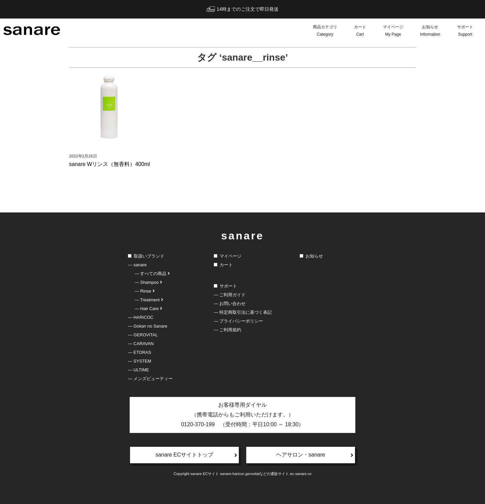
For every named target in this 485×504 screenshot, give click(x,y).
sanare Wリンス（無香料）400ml (109, 164)
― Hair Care (148, 308)
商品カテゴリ (325, 31)
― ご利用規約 (227, 329)
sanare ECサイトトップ (196, 455)
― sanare (137, 264)
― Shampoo (148, 282)
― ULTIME (138, 369)
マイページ (393, 31)
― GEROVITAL (143, 334)
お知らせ (430, 31)
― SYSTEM (139, 361)
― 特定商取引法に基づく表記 (243, 312)
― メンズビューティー (150, 378)
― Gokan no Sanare (147, 326)
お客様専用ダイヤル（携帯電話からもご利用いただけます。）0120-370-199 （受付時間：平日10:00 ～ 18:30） (242, 414)
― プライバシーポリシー (238, 321)
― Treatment (149, 299)
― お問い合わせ (230, 303)
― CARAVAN (141, 343)
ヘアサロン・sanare (314, 455)
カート (360, 31)
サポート (465, 31)
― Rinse (145, 291)
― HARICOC (140, 317)
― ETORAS (139, 352)
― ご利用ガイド (230, 294)
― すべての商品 (152, 273)
